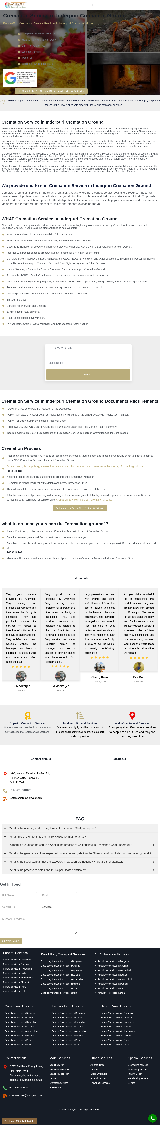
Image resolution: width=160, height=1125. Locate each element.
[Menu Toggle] (93, 5)
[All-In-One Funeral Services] (132, 716)
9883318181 (14, 471)
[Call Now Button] (152, 1118)
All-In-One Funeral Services (132, 723)
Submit (88, 374)
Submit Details (11, 941)
